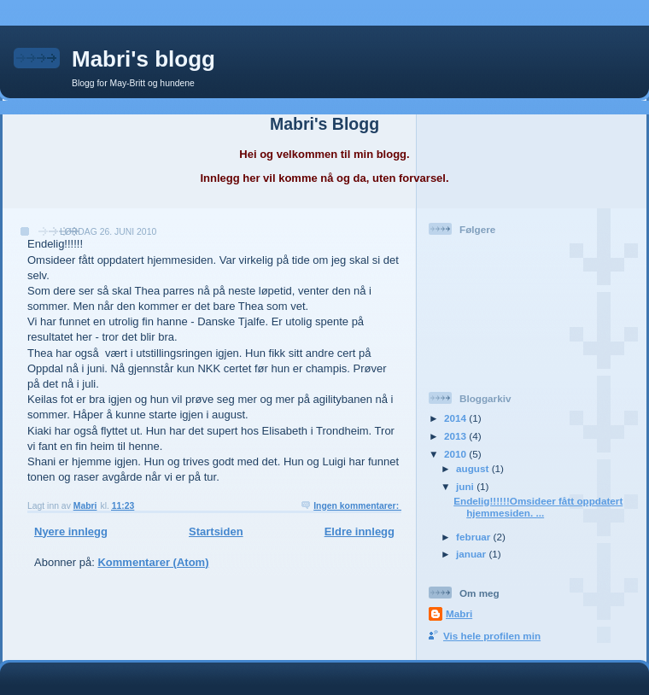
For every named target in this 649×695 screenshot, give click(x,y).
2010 (456, 453)
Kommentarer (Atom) (152, 562)
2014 (456, 417)
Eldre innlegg (359, 531)
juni (466, 486)
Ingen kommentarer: (357, 506)
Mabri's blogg (143, 59)
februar (475, 536)
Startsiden (216, 531)
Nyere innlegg (71, 531)
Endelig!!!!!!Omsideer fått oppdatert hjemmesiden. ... (538, 506)
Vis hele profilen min (492, 635)
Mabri (459, 613)
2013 (456, 435)
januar (472, 553)
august (474, 468)
